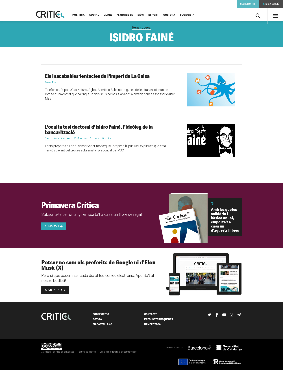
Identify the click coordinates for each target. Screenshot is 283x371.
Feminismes (127, 14)
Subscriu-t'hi (247, 4)
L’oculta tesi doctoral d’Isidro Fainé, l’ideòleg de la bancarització (99, 130)
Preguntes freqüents (158, 320)
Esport (156, 14)
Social (97, 14)
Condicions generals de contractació (118, 352)
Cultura (172, 14)
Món (143, 14)
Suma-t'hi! (52, 227)
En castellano (102, 325)
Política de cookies (87, 352)
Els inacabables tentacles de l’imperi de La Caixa (97, 76)
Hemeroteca (141, 28)
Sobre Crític (101, 315)
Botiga (97, 320)
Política (81, 14)
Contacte (150, 315)
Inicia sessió (272, 4)
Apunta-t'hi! (53, 290)
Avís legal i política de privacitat (57, 352)
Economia (190, 14)
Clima (110, 14)
